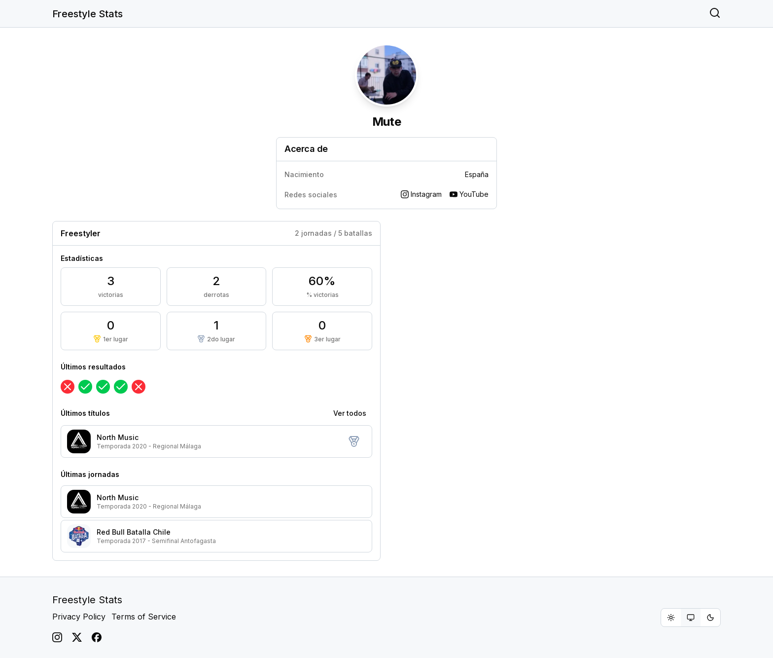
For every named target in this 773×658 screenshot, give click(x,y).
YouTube (469, 194)
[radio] (671, 617)
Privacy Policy (78, 616)
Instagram (421, 194)
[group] (691, 617)
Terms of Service (143, 616)
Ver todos (349, 413)
